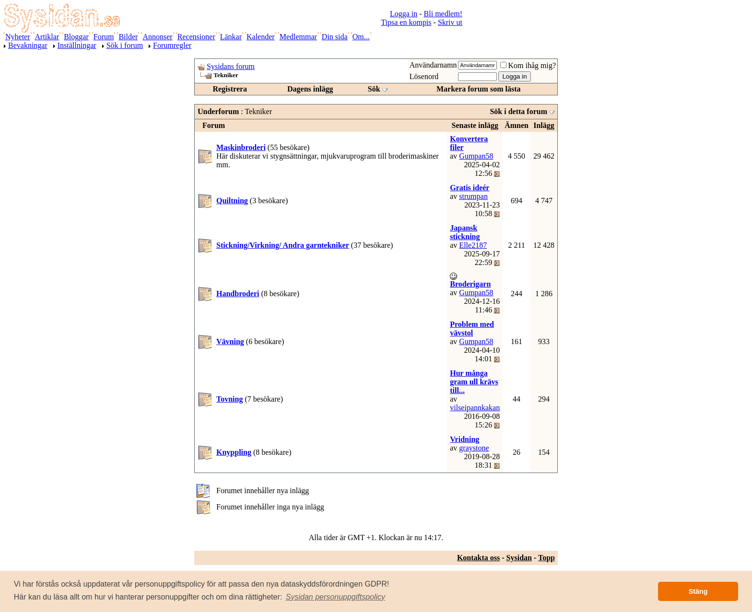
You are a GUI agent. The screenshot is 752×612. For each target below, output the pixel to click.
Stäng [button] (698, 591)
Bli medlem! (443, 14)
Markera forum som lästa (478, 89)
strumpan (473, 196)
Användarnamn (433, 65)
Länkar (231, 37)
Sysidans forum (231, 66)
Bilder (128, 37)
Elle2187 (473, 245)
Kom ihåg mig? (528, 65)
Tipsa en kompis (406, 22)
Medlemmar (298, 37)
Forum (104, 37)
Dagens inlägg (310, 89)
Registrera (229, 89)
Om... (361, 37)
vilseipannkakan (475, 408)
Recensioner (196, 37)
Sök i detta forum (518, 111)
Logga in (403, 14)
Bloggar (76, 37)
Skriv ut (450, 22)
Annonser (157, 37)
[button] (335, 597)
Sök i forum (124, 45)
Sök (374, 89)
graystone (474, 448)
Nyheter (17, 37)
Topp (546, 558)
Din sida (335, 37)
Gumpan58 (476, 156)
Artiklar (47, 37)
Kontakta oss (478, 558)
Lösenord (424, 76)
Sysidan (519, 558)
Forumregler (172, 45)
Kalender (261, 37)
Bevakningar (27, 45)
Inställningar (77, 45)
